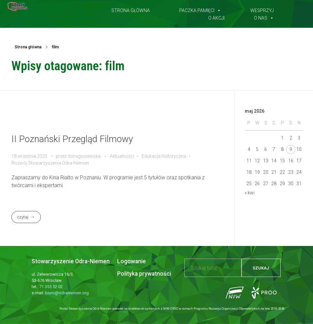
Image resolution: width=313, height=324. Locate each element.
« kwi (250, 192)
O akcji (216, 16)
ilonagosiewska (85, 156)
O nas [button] (264, 16)
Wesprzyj (262, 9)
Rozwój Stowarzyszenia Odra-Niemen (50, 163)
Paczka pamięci (200, 9)
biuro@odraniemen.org (67, 292)
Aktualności (122, 156)
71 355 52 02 (51, 286)
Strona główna (130, 9)
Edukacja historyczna (164, 156)
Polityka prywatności (144, 273)
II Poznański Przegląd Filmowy (72, 139)
